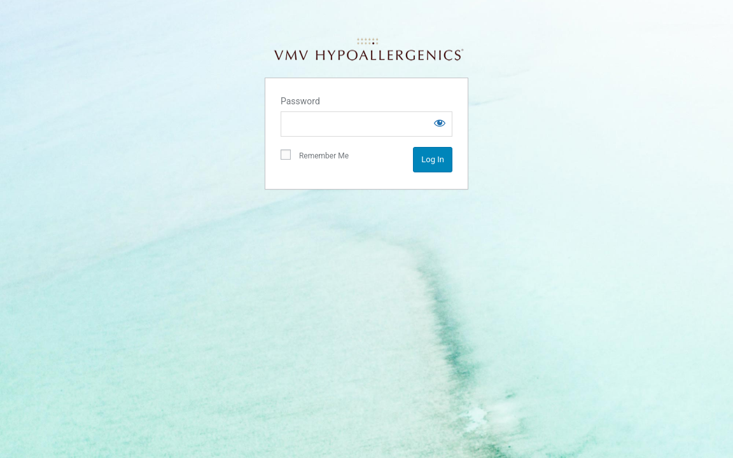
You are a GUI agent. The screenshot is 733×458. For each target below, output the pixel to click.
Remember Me (315, 155)
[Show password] (439, 122)
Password (300, 101)
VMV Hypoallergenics (368, 49)
